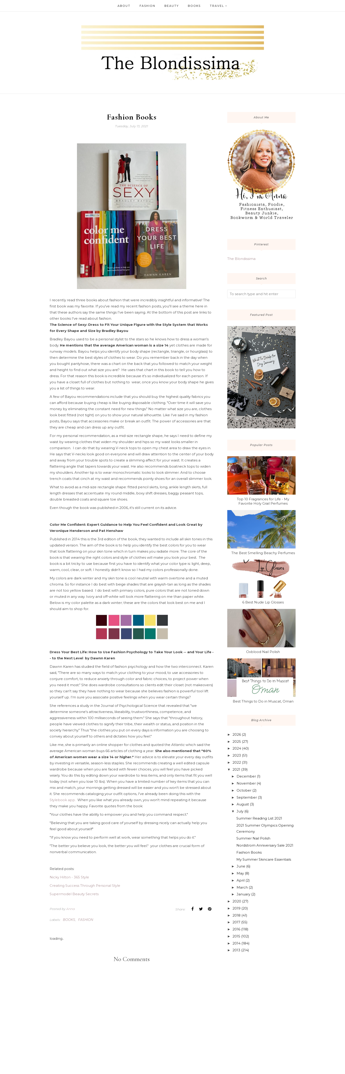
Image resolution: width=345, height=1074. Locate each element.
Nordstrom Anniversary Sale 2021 (264, 845)
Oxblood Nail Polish (263, 652)
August (243, 804)
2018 (236, 915)
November (246, 783)
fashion (85, 920)
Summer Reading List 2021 (259, 818)
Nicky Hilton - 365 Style (69, 877)
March (242, 887)
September (247, 797)
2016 (236, 929)
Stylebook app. (63, 800)
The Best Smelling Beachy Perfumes (263, 553)
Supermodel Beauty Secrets (74, 894)
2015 (236, 936)
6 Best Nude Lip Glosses (263, 602)
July (240, 811)
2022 (237, 762)
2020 (237, 901)
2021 (236, 769)
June (241, 866)
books (69, 920)
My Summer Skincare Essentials (263, 859)
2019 (236, 908)
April (241, 880)
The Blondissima (241, 259)
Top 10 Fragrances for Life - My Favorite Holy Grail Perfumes (263, 501)
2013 (236, 950)
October (244, 790)
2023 (237, 755)
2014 (236, 943)
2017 (236, 922)
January (243, 894)
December (246, 776)
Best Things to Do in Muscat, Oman (263, 701)
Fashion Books (249, 852)
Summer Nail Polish (253, 838)
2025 (237, 741)
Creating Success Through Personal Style (85, 885)
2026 (237, 734)
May (240, 873)
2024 (237, 748)
